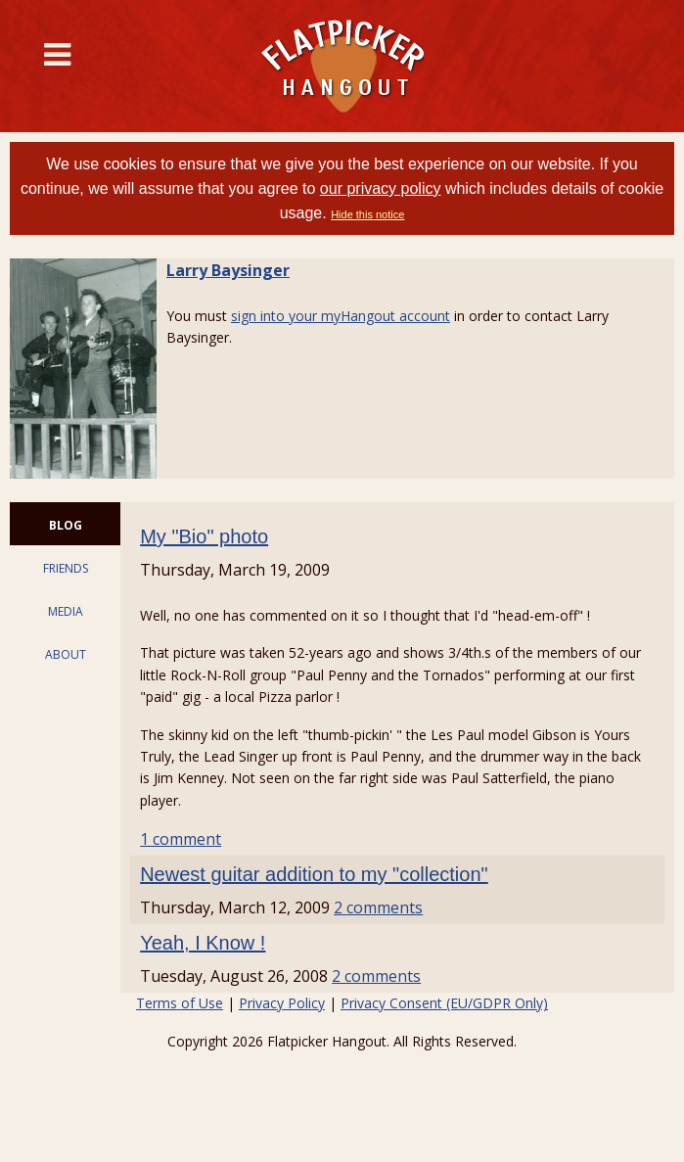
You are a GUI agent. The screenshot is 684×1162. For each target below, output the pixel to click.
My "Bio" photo (204, 536)
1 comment (180, 839)
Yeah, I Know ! (202, 942)
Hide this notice (367, 214)
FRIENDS (65, 568)
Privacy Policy (282, 1003)
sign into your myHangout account (340, 315)
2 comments (378, 907)
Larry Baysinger (228, 270)
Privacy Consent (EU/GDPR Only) (444, 1003)
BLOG (65, 525)
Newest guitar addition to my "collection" (313, 874)
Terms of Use (179, 1003)
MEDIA (65, 611)
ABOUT (65, 654)
